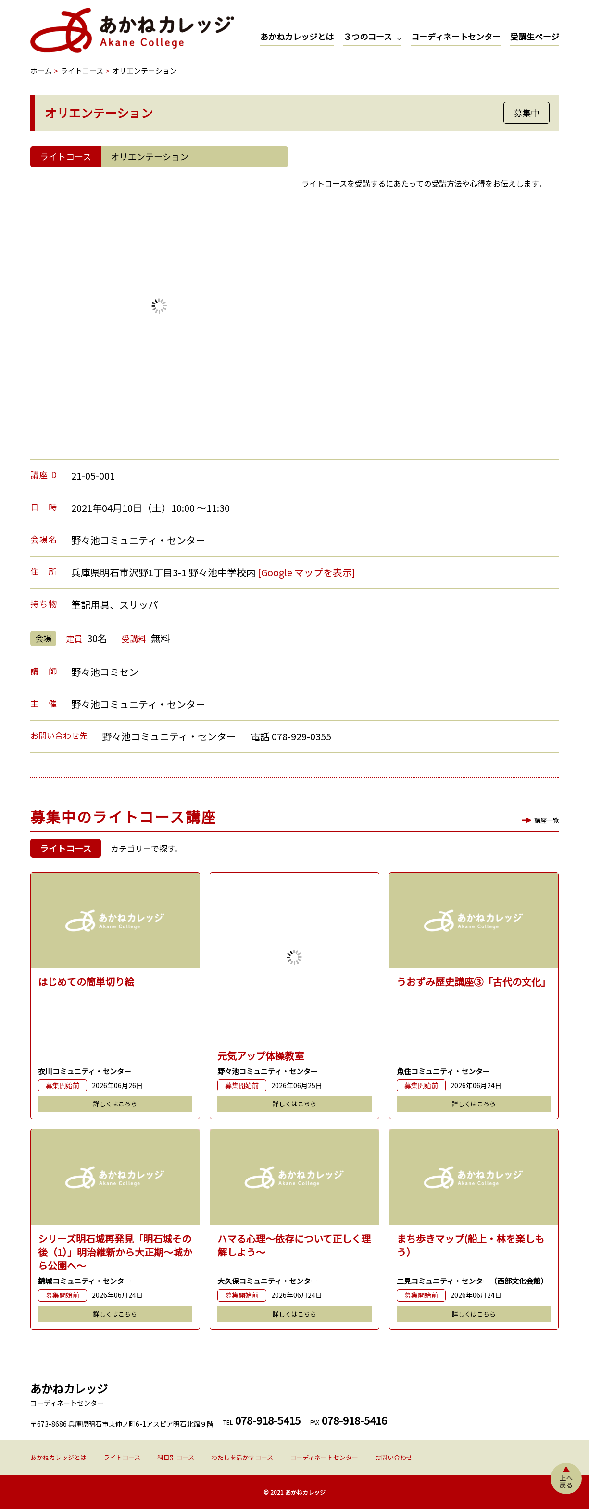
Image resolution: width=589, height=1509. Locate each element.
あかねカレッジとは (297, 36)
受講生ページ (534, 36)
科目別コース (175, 1457)
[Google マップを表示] (306, 572)
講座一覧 (546, 819)
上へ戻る (566, 1478)
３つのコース (367, 36)
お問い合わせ (394, 1457)
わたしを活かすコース (242, 1457)
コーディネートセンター (456, 36)
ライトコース (121, 1457)
